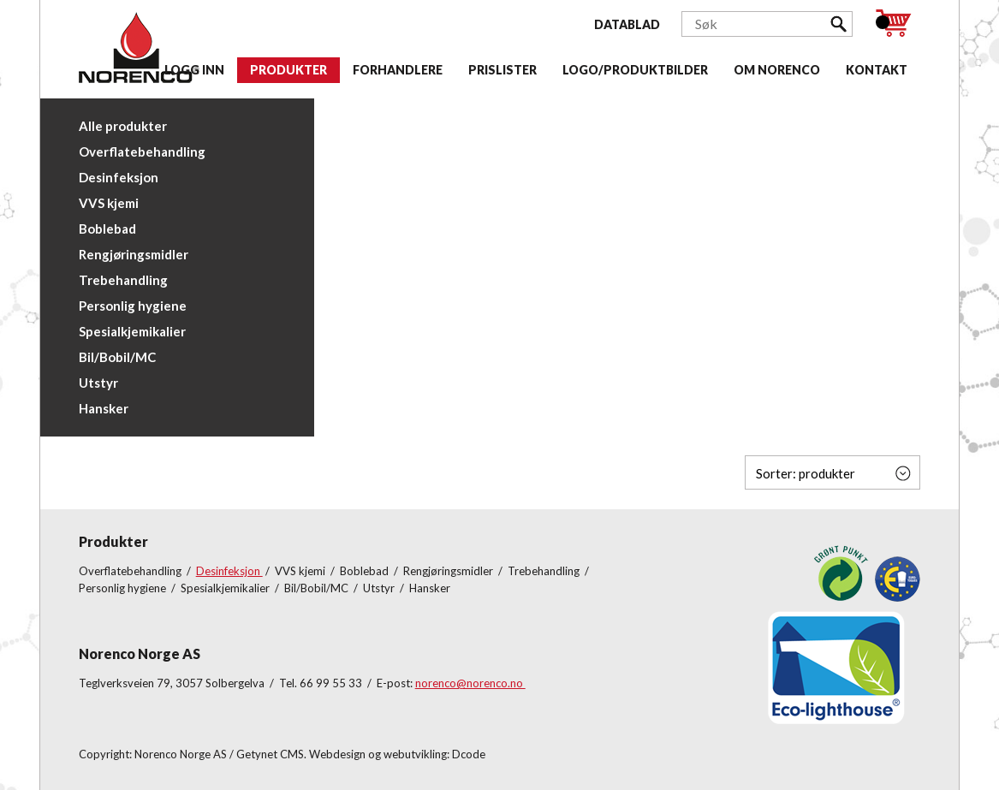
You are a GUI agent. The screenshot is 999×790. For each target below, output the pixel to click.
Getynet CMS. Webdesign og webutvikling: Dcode (360, 754)
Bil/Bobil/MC (117, 357)
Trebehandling (123, 280)
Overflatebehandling (142, 151)
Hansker (103, 408)
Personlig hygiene (133, 305)
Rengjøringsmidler (133, 254)
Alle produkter (123, 126)
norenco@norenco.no (470, 683)
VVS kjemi (109, 203)
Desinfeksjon (118, 177)
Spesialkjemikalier (132, 331)
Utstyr (98, 382)
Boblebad (107, 228)
